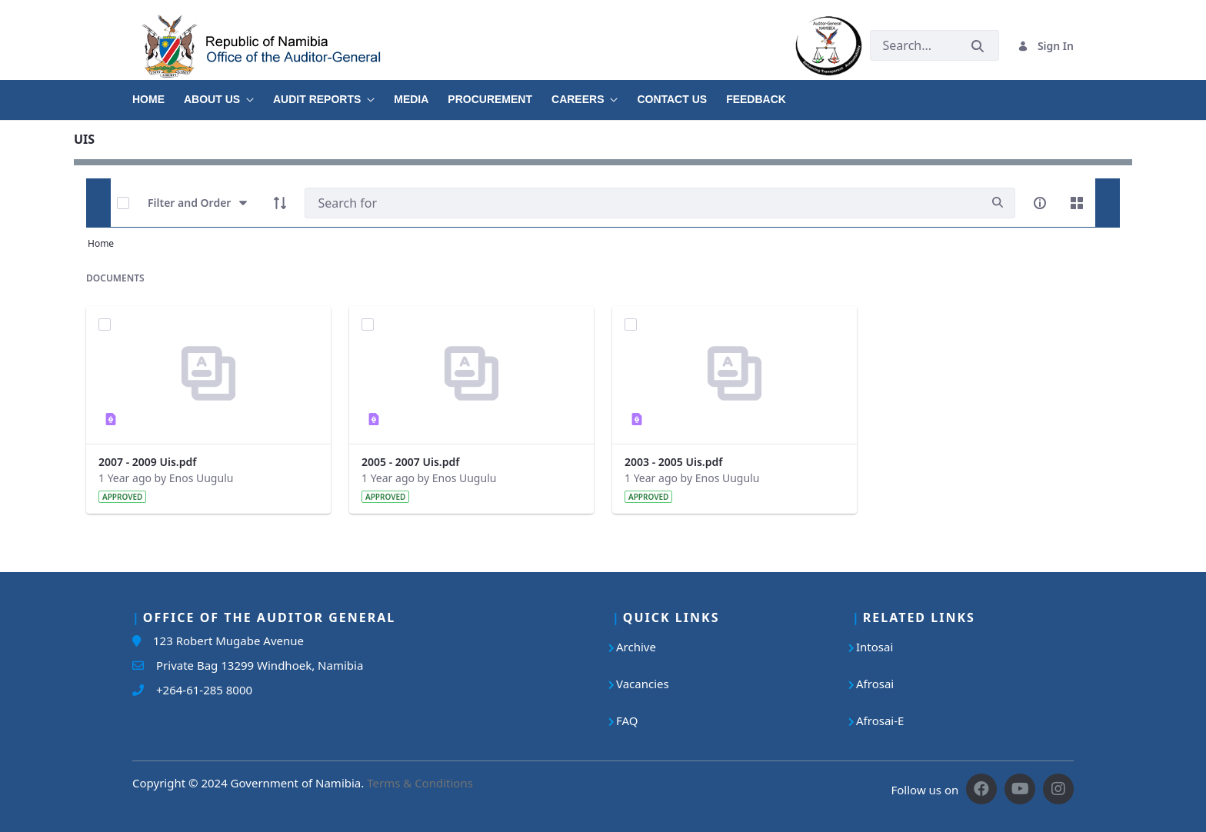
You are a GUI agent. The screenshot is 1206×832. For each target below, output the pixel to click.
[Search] (643, 203)
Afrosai (875, 683)
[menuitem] (158, 94)
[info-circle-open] (1040, 203)
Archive (636, 646)
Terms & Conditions (420, 782)
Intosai (874, 646)
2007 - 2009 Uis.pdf (147, 461)
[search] (997, 202)
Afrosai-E (880, 720)
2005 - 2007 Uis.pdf (410, 461)
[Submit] (977, 46)
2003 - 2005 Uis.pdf (673, 461)
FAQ (627, 720)
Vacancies (642, 683)
